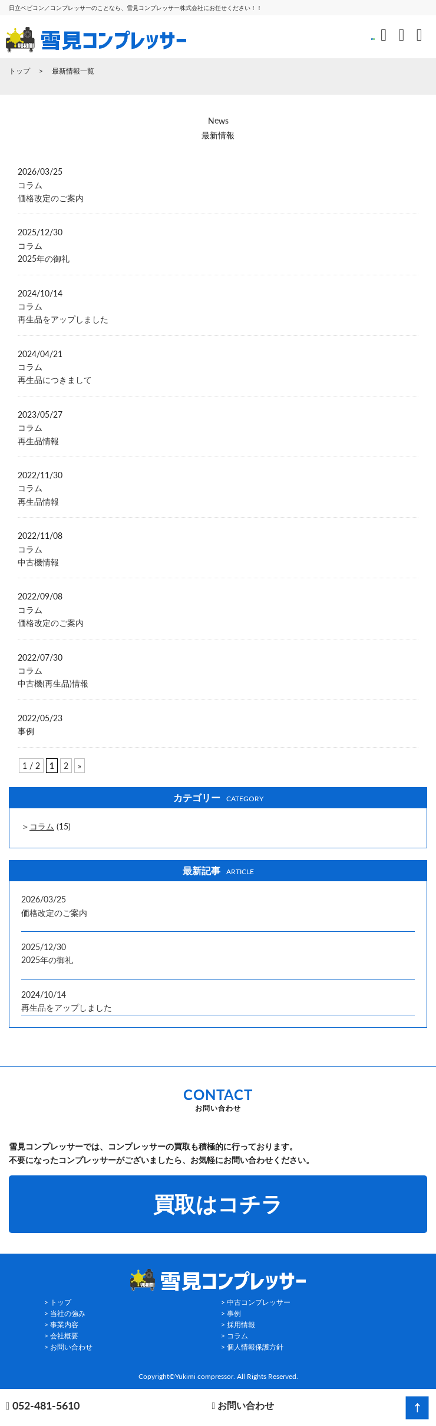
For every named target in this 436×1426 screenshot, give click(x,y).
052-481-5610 (43, 1406)
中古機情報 (38, 562)
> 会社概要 (61, 1335)
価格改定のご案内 (51, 198)
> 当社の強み (64, 1313)
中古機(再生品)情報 (53, 683)
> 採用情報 (238, 1324)
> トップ (57, 1302)
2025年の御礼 (44, 259)
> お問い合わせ (68, 1346)
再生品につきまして (55, 380)
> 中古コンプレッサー (255, 1302)
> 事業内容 (61, 1324)
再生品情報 (38, 441)
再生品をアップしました (63, 319)
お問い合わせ (243, 1405)
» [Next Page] (79, 766)
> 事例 (231, 1313)
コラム (41, 826)
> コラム (234, 1335)
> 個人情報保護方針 (252, 1346)
